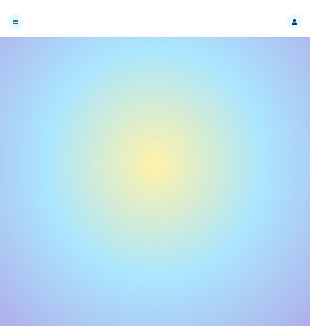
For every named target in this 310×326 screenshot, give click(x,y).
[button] (294, 22)
